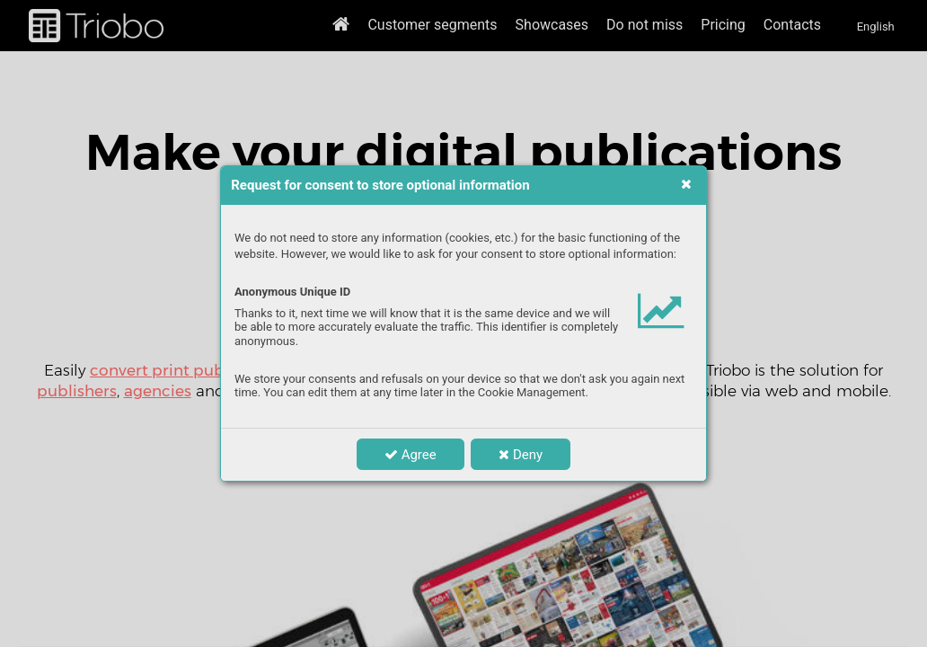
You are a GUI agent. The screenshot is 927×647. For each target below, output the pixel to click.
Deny (521, 455)
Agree (410, 455)
